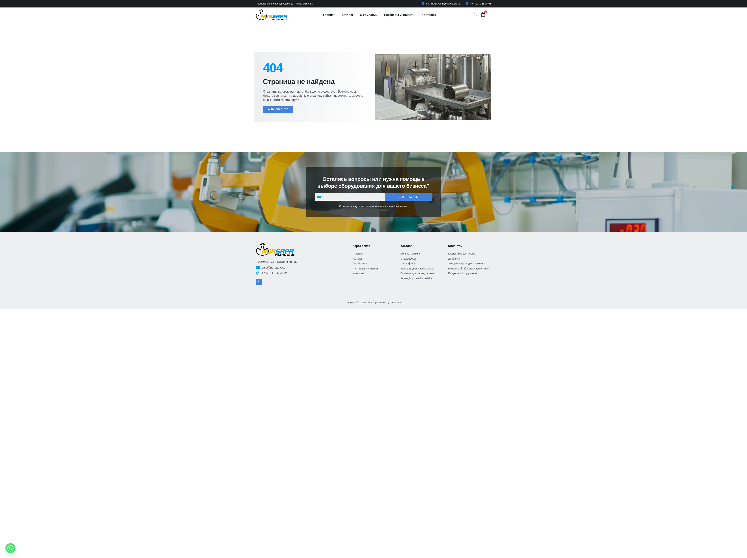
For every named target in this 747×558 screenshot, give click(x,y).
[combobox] (319, 197)
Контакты (429, 14)
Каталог (347, 14)
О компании (368, 14)
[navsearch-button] (475, 15)
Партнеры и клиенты (399, 14)
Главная (329, 14)
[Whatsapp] (10, 548)
